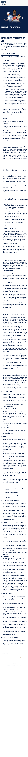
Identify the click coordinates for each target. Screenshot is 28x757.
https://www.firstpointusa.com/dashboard (10, 55)
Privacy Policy (19, 665)
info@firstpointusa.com (10, 425)
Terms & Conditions (10, 665)
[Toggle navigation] (25, 3)
